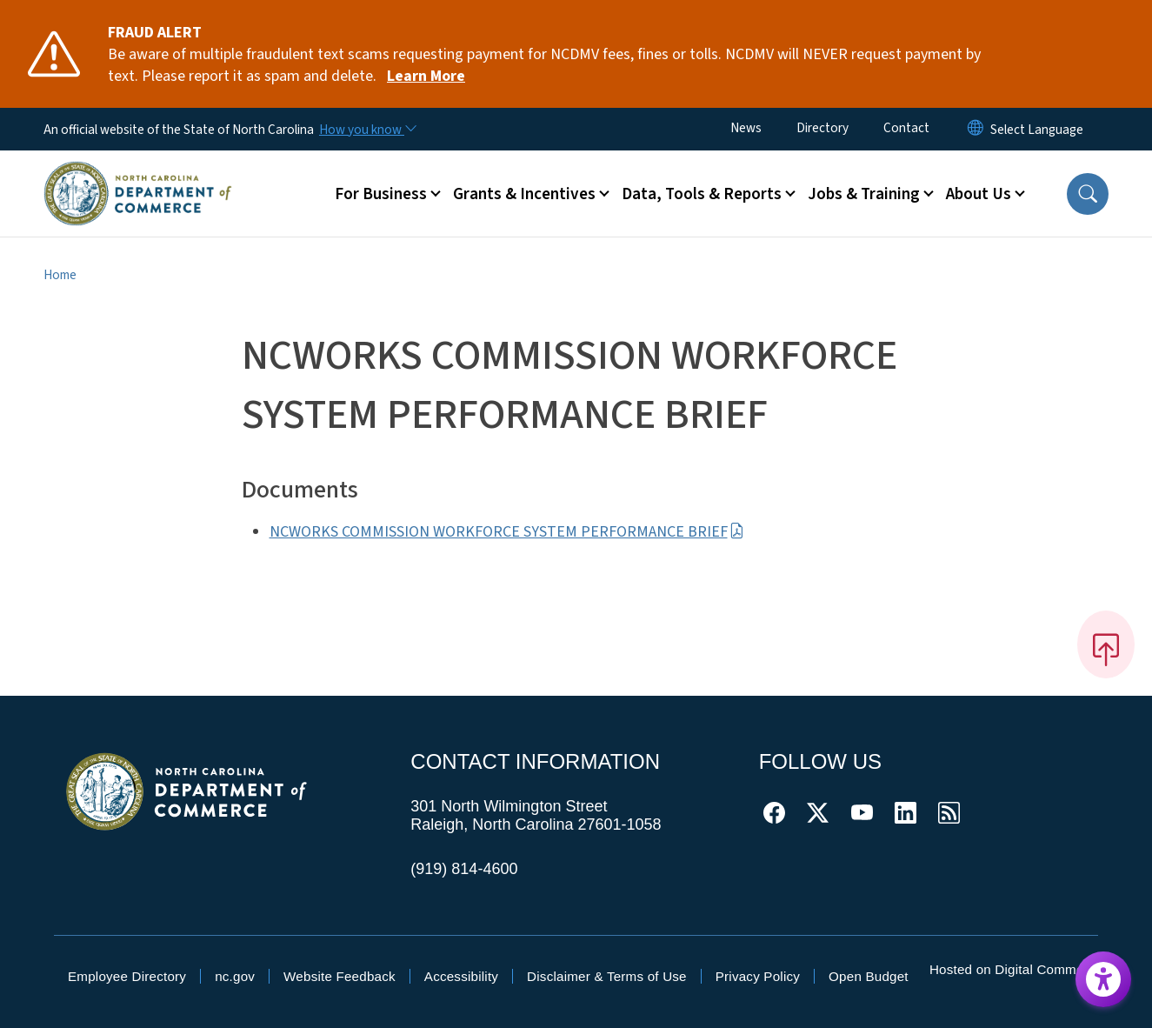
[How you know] (366, 129)
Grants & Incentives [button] (524, 194)
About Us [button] (978, 194)
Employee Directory (127, 976)
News (746, 127)
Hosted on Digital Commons (1013, 969)
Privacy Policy (758, 976)
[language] (1036, 129)
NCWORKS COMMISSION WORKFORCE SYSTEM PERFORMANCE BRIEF (507, 532)
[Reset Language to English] (975, 129)
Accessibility (461, 976)
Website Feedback (339, 976)
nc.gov (235, 976)
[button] (1088, 194)
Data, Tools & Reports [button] (702, 194)
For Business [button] (381, 194)
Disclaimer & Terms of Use (607, 976)
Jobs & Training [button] (864, 194)
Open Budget (869, 976)
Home (60, 274)
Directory (822, 127)
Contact (906, 127)
